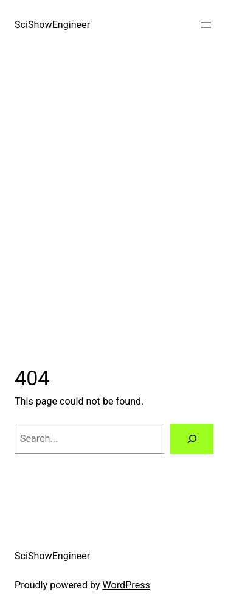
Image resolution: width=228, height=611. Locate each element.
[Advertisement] (114, 208)
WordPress (126, 585)
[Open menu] (206, 25)
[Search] (191, 439)
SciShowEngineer (52, 24)
